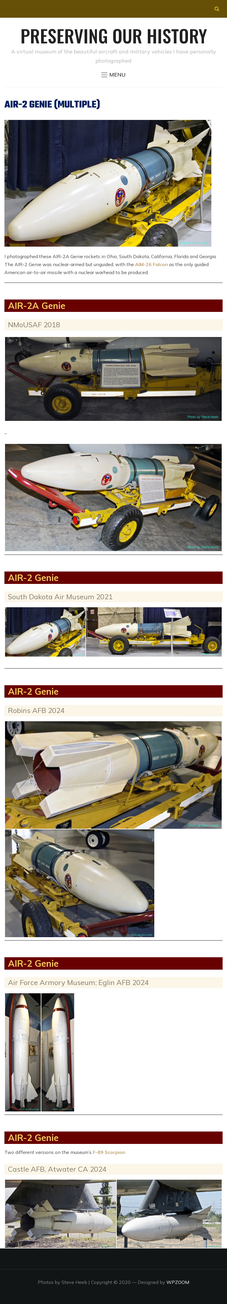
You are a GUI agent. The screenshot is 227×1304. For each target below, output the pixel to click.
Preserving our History (113, 35)
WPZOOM (177, 1282)
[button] (113, 74)
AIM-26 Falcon (151, 264)
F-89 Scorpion (109, 1152)
